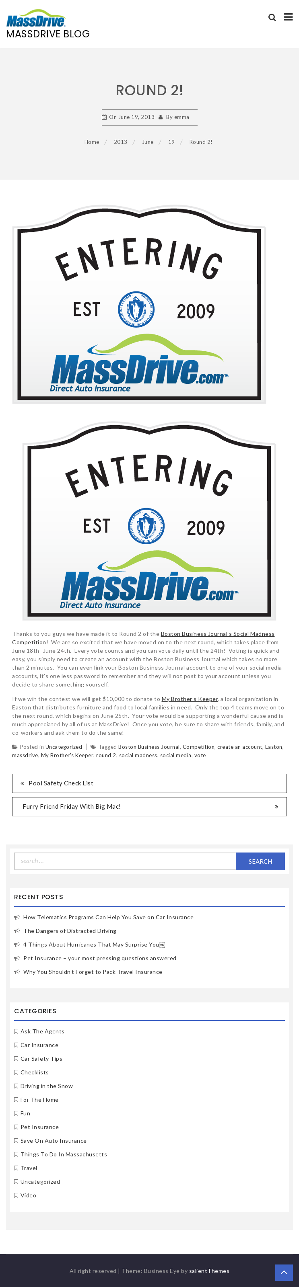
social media (176, 755)
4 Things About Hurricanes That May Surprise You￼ (94, 944)
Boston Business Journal (149, 747)
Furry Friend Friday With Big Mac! (72, 806)
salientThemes (209, 1270)
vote (200, 755)
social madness (138, 755)
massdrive (25, 755)
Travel (29, 1167)
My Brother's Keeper (67, 755)
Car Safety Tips (42, 1058)
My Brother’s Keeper (190, 698)
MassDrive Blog (48, 34)
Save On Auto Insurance (54, 1140)
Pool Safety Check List (61, 783)
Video (29, 1195)
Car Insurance (40, 1044)
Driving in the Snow (47, 1085)
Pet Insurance (40, 1126)
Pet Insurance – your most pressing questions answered (100, 958)
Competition (199, 747)
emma (182, 117)
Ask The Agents (43, 1031)
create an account (239, 747)
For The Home (40, 1099)
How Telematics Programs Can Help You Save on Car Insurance (108, 917)
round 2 (106, 755)
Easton (274, 747)
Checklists (35, 1072)
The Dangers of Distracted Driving (70, 930)
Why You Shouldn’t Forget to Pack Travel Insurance (93, 971)
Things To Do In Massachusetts (64, 1154)
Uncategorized (63, 747)
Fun (26, 1113)
